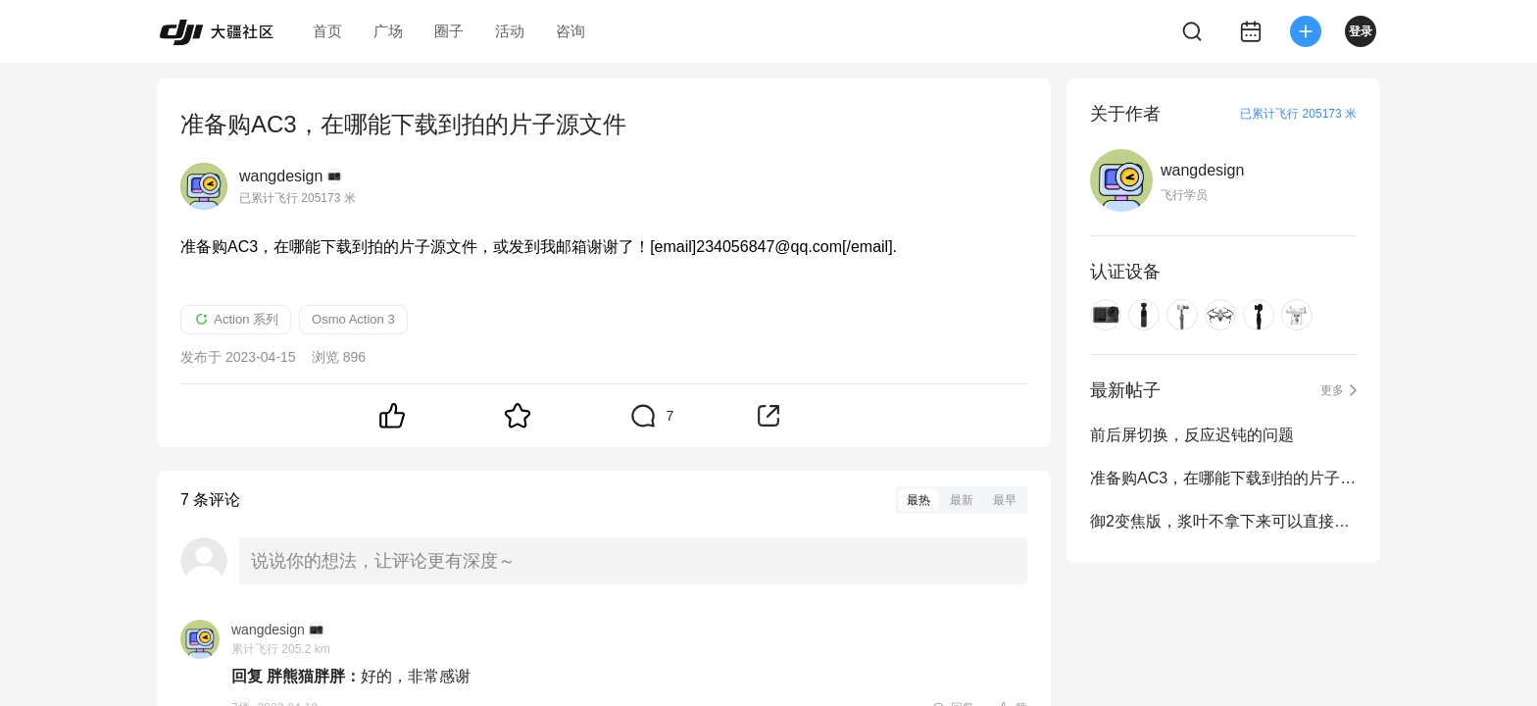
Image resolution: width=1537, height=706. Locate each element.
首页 (327, 31)
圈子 (449, 31)
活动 (509, 31)
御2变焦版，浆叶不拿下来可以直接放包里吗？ (1223, 521)
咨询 (570, 31)
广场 (388, 31)
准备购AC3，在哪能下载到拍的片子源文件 (1223, 478)
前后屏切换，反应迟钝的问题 (1192, 435)
